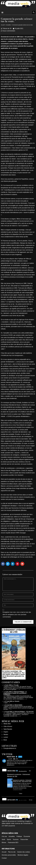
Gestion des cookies (23, 852)
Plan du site (12, 852)
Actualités (8, 25)
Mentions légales (23, 855)
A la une (4, 836)
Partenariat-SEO (13, 842)
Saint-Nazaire (8, 729)
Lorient (6, 737)
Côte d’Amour (8, 726)
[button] (2, 12)
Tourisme (15, 839)
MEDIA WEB (11, 771)
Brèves (4, 842)
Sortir (3, 839)
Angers (6, 732)
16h (30, 771)
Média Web (7, 723)
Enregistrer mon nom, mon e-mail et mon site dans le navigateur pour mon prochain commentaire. (17, 614)
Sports (9, 839)
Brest (5, 740)
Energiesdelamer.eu (10, 748)
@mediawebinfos (23, 771)
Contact (4, 858)
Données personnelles (9, 855)
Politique (19, 836)
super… (7, 702)
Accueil (3, 25)
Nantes (6, 734)
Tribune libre (24, 839)
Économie (27, 836)
